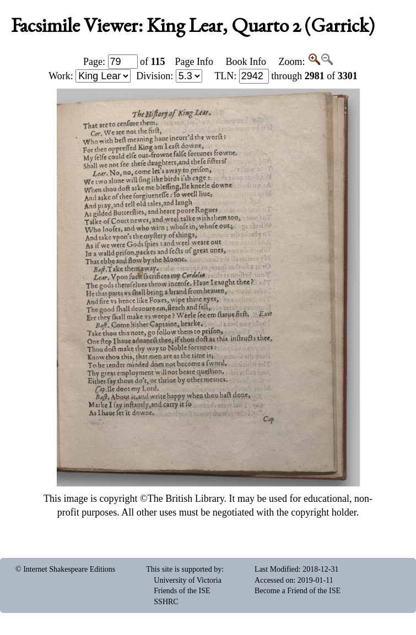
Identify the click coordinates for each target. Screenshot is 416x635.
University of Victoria (187, 580)
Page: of (124, 61)
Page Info (194, 61)
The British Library (186, 498)
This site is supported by (183, 569)
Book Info (246, 61)
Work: (89, 75)
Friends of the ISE (182, 591)
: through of (286, 75)
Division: (169, 75)
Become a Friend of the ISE (298, 591)
